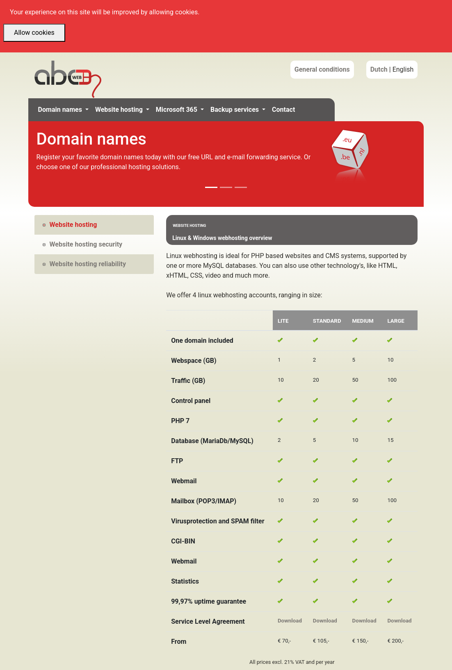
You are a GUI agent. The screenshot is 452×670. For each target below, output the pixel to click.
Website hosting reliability (84, 264)
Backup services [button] (235, 109)
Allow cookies (34, 32)
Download (290, 621)
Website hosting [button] (119, 109)
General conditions (322, 69)
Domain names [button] (61, 109)
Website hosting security (83, 244)
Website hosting (70, 225)
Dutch (379, 69)
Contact (283, 109)
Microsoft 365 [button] (177, 109)
